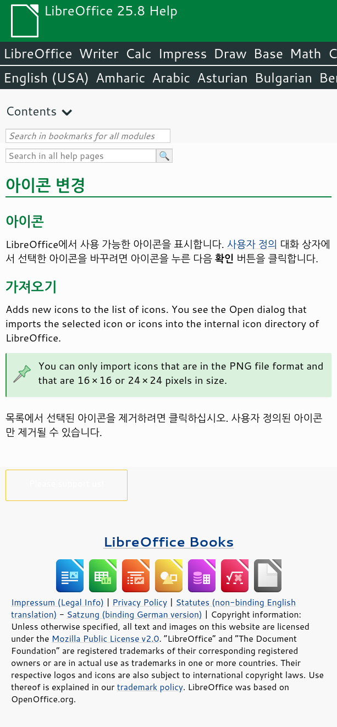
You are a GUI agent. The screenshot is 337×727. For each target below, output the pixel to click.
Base (268, 53)
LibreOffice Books (168, 541)
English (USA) (46, 77)
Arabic (171, 77)
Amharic (120, 77)
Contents (31, 110)
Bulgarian (283, 77)
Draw (229, 53)
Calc (138, 53)
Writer (98, 53)
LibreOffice (37, 53)
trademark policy (150, 687)
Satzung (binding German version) (134, 614)
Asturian (222, 77)
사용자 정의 (252, 244)
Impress (182, 53)
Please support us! (66, 483)
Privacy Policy (139, 602)
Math (306, 53)
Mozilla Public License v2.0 (105, 638)
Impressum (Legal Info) (57, 602)
